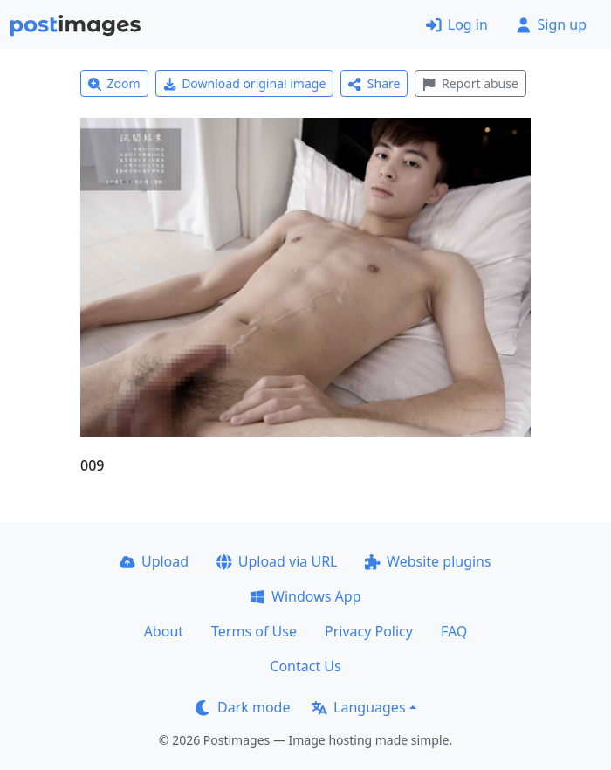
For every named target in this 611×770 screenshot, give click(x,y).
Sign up (551, 24)
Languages (358, 707)
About (163, 631)
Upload (154, 561)
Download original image (244, 83)
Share (374, 83)
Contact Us (305, 666)
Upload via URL (276, 561)
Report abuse (470, 83)
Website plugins (428, 561)
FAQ (454, 631)
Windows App (305, 596)
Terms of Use (254, 631)
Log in (457, 24)
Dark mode (243, 707)
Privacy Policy (369, 631)
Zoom (114, 83)
